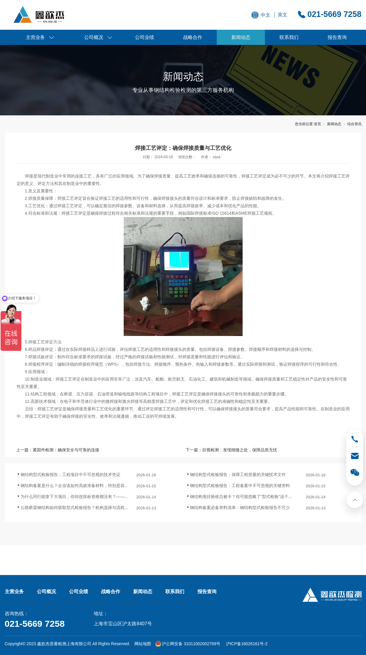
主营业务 (35, 37)
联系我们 (289, 37)
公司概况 (93, 37)
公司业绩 (144, 37)
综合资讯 (354, 124)
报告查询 (337, 37)
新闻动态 (240, 37)
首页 (317, 124)
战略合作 (192, 37)
